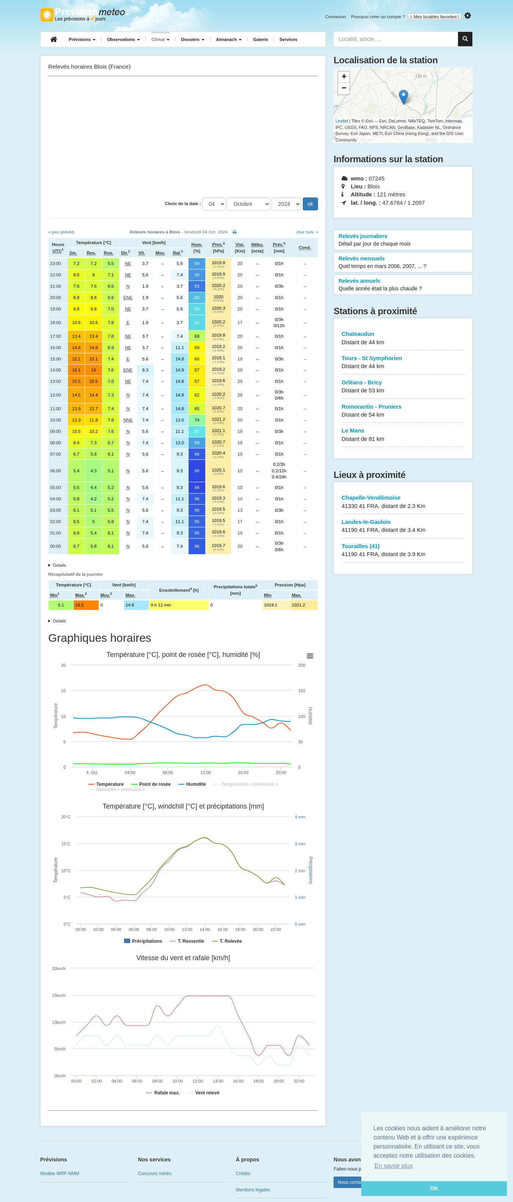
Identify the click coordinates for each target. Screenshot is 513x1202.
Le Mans (403, 435)
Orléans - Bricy (403, 387)
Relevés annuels (403, 285)
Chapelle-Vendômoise (403, 502)
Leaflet (341, 121)
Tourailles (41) (403, 550)
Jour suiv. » (307, 232)
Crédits (243, 1173)
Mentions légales (253, 1190)
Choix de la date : (183, 203)
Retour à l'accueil (84, 15)
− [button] (343, 88)
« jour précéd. (61, 232)
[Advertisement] (183, 137)
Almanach (229, 39)
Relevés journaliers (403, 240)
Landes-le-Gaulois (403, 526)
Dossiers (193, 39)
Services (288, 39)
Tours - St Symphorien (403, 362)
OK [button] (434, 1188)
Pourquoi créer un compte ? (378, 16)
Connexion (335, 16)
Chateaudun (403, 338)
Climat (160, 39)
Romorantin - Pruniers (403, 411)
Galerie (260, 39)
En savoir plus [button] (394, 1166)
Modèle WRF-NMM (59, 1173)
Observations (123, 39)
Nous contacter (353, 1182)
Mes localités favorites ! (434, 16)
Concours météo (155, 1173)
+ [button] (343, 77)
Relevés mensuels (403, 262)
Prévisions (82, 39)
